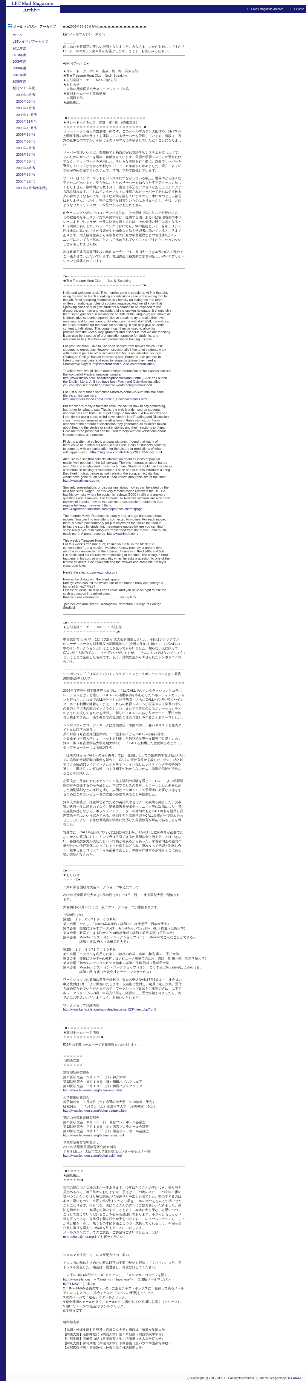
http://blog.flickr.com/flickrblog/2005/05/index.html (126, 452)
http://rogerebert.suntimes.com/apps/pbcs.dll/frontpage (103, 509)
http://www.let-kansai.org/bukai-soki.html (92, 1155)
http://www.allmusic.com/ (81, 480)
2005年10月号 (26, 128)
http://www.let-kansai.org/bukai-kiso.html (92, 1090)
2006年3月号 (25, 95)
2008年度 (19, 68)
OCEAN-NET (295, 1378)
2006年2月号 (25, 101)
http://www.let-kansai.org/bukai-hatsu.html (93, 1135)
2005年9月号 (25, 134)
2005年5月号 (25, 161)
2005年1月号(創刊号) (31, 188)
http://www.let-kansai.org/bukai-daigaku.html (95, 1110)
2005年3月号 (25, 174)
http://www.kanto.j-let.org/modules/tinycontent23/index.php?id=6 (109, 1009)
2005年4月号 (25, 168)
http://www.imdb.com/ (122, 533)
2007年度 (19, 75)
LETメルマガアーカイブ (30, 41)
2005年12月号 (26, 115)
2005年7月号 (25, 148)
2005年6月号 (25, 154)
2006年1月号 (25, 108)
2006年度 (19, 81)
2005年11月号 (26, 121)
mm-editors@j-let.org (78, 1236)
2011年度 (19, 48)
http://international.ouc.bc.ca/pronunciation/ (124, 364)
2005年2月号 (25, 181)
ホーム (17, 35)
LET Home (297, 9)
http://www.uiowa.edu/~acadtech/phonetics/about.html (102, 378)
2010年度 (19, 55)
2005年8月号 (25, 141)
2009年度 (19, 61)
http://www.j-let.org (76, 1279)
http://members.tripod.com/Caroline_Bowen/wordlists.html (105, 399)
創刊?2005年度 (24, 88)
